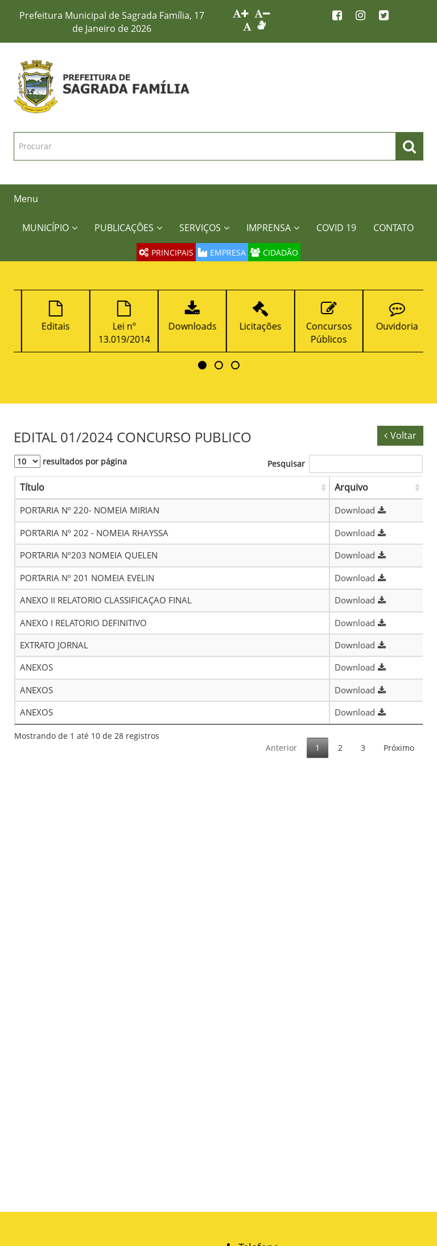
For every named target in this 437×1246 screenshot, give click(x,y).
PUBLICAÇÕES (128, 227)
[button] (202, 365)
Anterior (281, 747)
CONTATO (393, 227)
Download (362, 510)
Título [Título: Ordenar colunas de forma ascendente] (32, 487)
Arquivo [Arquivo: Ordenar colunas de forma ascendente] (351, 487)
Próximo (399, 747)
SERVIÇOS (204, 227)
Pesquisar (345, 464)
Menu (26, 198)
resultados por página (70, 461)
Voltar (400, 435)
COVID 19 (336, 227)
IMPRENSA (272, 227)
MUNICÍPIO (49, 227)
